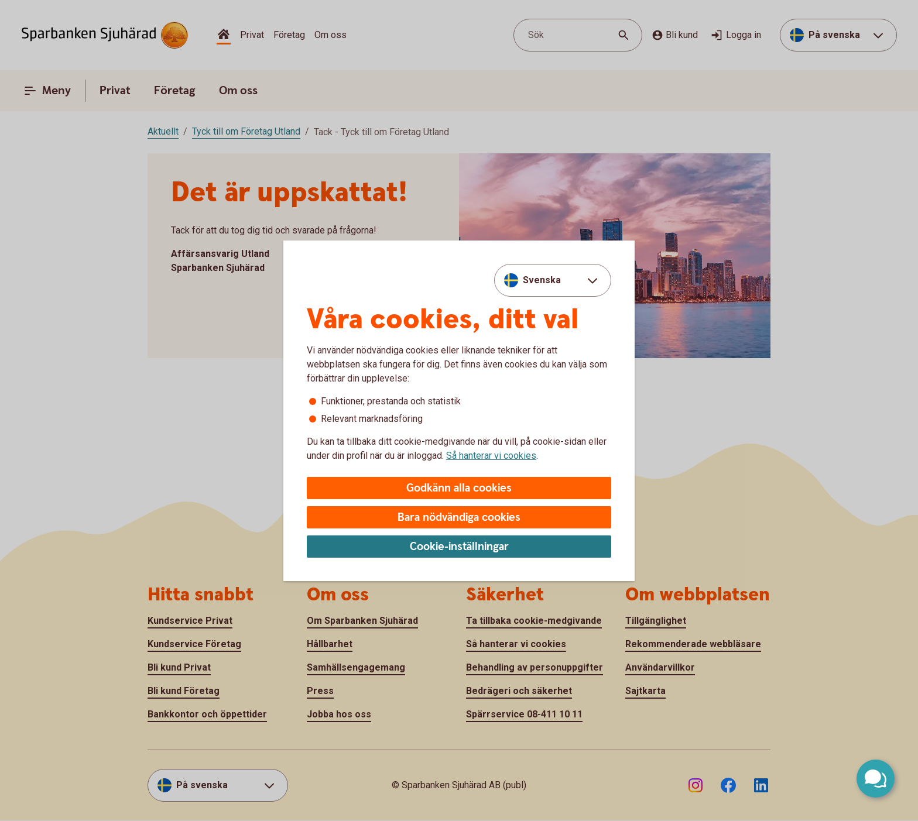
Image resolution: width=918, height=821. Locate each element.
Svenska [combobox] (542, 280)
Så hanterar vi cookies (491, 455)
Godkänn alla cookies (459, 488)
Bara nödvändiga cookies (459, 517)
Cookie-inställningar (459, 547)
